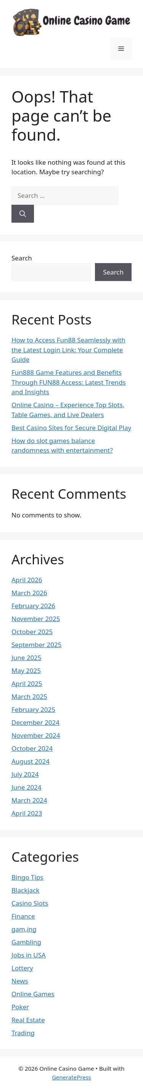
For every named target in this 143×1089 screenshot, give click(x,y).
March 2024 (29, 800)
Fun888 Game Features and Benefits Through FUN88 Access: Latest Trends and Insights (68, 382)
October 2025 (32, 631)
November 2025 (35, 618)
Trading (23, 1032)
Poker (20, 1006)
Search (21, 258)
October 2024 (32, 748)
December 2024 (35, 722)
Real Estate (28, 1019)
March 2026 (29, 592)
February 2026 (33, 605)
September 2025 (36, 644)
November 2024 (35, 735)
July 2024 (25, 774)
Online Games (33, 993)
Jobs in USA (28, 955)
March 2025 (29, 696)
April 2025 (26, 683)
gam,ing (24, 929)
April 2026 (26, 579)
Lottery (22, 968)
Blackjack (25, 890)
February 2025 (33, 709)
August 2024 (30, 761)
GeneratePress (71, 1077)
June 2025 (26, 657)
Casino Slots (29, 903)
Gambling (26, 942)
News (19, 981)
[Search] (22, 214)
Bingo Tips (27, 877)
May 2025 (26, 670)
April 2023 (26, 813)
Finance (23, 916)
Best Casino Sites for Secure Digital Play (71, 427)
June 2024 (26, 787)
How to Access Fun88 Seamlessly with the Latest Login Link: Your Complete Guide (68, 350)
